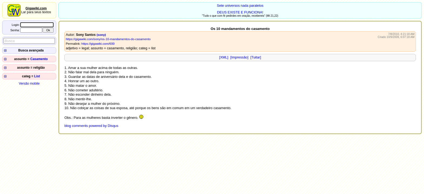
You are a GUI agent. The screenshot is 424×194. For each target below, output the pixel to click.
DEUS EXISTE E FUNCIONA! (240, 12)
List (37, 76)
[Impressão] (239, 57)
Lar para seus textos (36, 10)
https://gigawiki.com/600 (98, 43)
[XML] (223, 57)
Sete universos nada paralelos (240, 6)
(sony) (101, 34)
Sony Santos (86, 35)
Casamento (39, 59)
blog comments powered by (91, 126)
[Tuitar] (255, 57)
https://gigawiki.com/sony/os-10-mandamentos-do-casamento (108, 39)
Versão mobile (29, 83)
